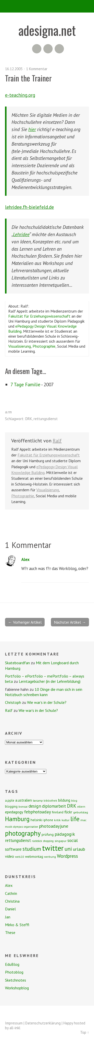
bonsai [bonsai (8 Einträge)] (23, 806)
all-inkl (15, 1027)
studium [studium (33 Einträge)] (32, 848)
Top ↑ (84, 1032)
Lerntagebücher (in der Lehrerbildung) (49, 681)
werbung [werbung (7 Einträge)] (50, 857)
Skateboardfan (17, 662)
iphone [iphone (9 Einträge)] (48, 820)
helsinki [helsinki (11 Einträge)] (36, 820)
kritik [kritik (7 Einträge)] (57, 820)
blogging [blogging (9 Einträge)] (11, 806)
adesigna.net (47, 30)
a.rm (8, 412)
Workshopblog (17, 987)
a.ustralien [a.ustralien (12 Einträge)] (23, 800)
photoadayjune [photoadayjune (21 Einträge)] (53, 826)
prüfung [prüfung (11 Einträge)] (48, 834)
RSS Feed (36, 48)
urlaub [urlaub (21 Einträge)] (79, 849)
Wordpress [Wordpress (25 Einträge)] (67, 856)
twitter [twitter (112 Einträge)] (53, 848)
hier (32, 129)
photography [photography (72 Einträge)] (23, 833)
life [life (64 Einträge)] (74, 819)
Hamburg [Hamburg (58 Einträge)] (17, 819)
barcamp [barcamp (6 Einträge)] (38, 800)
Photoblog (14, 972)
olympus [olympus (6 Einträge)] (18, 826)
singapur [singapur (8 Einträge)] (60, 841)
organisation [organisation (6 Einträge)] (31, 826)
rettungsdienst (46, 418)
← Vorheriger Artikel (25, 622)
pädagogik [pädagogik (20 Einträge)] (65, 834)
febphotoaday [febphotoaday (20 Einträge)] (37, 812)
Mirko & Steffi (17, 924)
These (10, 932)
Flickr (48, 48)
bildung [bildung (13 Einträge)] (64, 800)
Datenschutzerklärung (43, 1023)
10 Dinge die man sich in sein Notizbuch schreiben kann (43, 692)
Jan (7, 916)
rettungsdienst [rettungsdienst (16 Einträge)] (18, 840)
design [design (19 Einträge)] (35, 806)
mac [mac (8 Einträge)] (83, 820)
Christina (12, 901)
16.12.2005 (14, 68)
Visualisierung (19, 346)
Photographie (44, 346)
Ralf (57, 440)
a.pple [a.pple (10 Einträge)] (9, 800)
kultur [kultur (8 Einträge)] (65, 820)
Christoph (13, 702)
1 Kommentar (36, 68)
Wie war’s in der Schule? (46, 702)
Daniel (10, 908)
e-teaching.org (20, 95)
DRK (28, 418)
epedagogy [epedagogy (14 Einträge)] (14, 811)
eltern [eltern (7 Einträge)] (81, 806)
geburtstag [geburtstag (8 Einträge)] (80, 812)
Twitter (59, 48)
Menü (47, 6)
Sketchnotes (15, 980)
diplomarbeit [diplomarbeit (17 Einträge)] (54, 806)
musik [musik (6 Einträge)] (8, 826)
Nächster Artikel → (70, 622)
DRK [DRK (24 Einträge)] (71, 806)
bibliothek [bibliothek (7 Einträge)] (50, 800)
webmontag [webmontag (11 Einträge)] (34, 856)
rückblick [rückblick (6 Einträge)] (37, 841)
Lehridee (21, 234)
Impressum (14, 1023)
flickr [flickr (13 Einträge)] (68, 811)
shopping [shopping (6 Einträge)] (48, 841)
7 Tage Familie (25, 384)
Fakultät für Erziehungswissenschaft (39, 316)
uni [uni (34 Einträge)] (68, 848)
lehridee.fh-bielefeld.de (29, 207)
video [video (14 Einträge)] (9, 856)
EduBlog (12, 964)
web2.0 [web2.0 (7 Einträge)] (19, 857)
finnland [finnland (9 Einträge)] (57, 812)
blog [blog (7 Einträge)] (74, 800)
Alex (25, 559)
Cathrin (11, 893)
